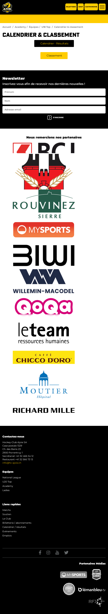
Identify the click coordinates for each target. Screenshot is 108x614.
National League (11, 477)
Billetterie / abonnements (16, 522)
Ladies (6, 490)
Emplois (7, 535)
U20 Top (7, 481)
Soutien (6, 514)
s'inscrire (55, 117)
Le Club (6, 518)
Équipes (33, 26)
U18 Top (46, 26)
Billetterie (71, 7)
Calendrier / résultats (14, 527)
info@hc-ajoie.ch (11, 462)
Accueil (6, 26)
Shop (80, 7)
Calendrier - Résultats (54, 43)
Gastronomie (91, 7)
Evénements (9, 531)
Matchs (6, 510)
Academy (20, 26)
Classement (54, 55)
